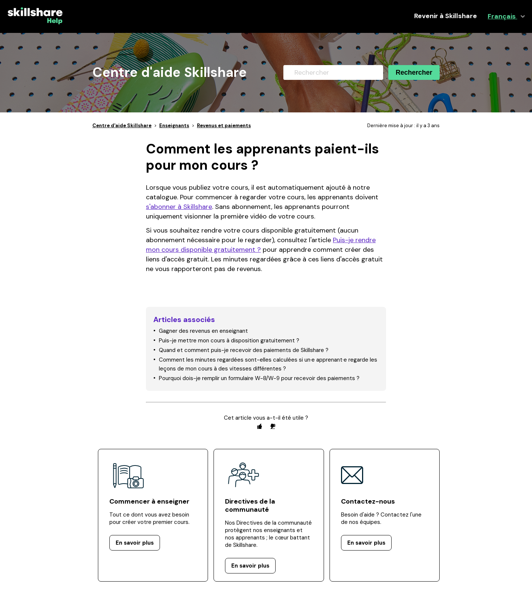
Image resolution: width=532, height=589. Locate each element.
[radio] (259, 426)
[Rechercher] (333, 72)
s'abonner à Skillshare (179, 206)
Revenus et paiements (224, 125)
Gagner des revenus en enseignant (203, 331)
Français (502, 16)
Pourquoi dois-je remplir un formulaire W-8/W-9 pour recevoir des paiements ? (259, 378)
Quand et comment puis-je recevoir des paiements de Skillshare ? (243, 350)
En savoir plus (135, 542)
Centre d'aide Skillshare (121, 125)
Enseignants (174, 125)
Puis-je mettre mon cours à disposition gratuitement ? (229, 340)
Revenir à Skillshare (445, 16)
